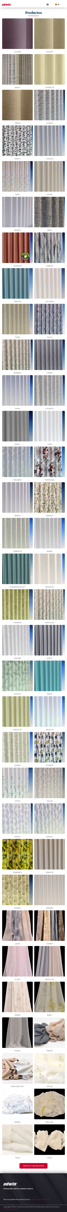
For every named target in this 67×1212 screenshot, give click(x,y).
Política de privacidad (10, 1209)
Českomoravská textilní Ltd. (40, 1199)
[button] (47, 4)
